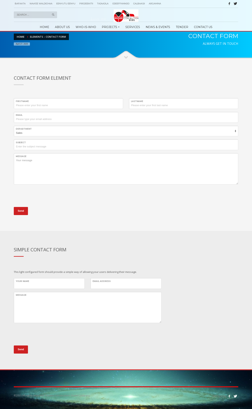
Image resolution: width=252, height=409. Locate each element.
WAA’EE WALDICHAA (41, 3)
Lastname (137, 101)
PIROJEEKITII (86, 3)
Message (21, 156)
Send (21, 210)
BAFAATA (20, 3)
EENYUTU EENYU (65, 3)
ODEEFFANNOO (120, 3)
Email (19, 115)
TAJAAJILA (102, 3)
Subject (21, 142)
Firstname (22, 101)
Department (24, 129)
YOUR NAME (22, 281)
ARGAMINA (155, 3)
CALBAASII (139, 3)
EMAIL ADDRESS (102, 281)
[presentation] (44, 195)
